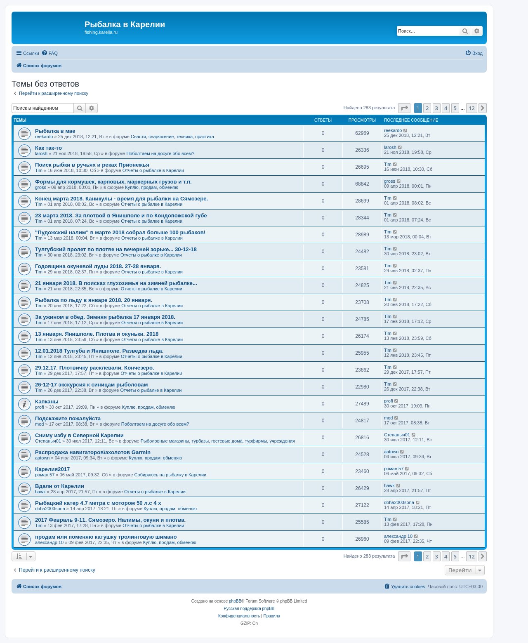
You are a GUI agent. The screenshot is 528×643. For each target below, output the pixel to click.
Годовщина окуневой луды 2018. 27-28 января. (98, 266)
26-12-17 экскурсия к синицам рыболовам (91, 385)
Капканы (47, 401)
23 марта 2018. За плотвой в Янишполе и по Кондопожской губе (121, 215)
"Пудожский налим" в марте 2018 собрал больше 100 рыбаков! (120, 232)
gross (40, 187)
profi (39, 407)
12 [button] (472, 108)
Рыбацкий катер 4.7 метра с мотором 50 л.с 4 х (98, 503)
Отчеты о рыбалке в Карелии (153, 170)
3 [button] (436, 108)
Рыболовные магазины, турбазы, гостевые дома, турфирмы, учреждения (218, 440)
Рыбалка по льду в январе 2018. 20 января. (93, 300)
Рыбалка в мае (55, 131)
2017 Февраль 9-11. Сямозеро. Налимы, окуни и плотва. (110, 520)
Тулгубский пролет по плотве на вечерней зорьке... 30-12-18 (116, 249)
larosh (41, 153)
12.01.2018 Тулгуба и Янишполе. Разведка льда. (99, 351)
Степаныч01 (48, 440)
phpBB (235, 601)
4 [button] (445, 108)
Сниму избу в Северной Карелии (79, 435)
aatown (42, 457)
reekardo (44, 136)
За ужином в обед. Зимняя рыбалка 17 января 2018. (105, 317)
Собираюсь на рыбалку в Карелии (170, 474)
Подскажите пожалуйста (68, 418)
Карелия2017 (52, 469)
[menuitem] (49, 53)
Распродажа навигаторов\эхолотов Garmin (93, 452)
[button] (404, 108)
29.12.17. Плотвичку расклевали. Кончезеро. (94, 368)
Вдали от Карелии (59, 486)
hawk (40, 491)
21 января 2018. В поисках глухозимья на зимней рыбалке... (116, 283)
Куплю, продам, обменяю (151, 187)
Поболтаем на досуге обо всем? (160, 153)
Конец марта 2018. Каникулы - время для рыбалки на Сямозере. (121, 198)
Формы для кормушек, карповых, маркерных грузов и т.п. (113, 182)
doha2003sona (50, 508)
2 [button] (427, 108)
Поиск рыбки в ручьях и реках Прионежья (92, 165)
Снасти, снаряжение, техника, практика (172, 136)
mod (39, 424)
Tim (38, 170)
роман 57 (44, 474)
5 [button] (455, 108)
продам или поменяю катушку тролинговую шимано (106, 537)
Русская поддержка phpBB (249, 608)
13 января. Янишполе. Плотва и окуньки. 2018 (96, 334)
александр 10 (49, 542)
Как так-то (48, 148)
